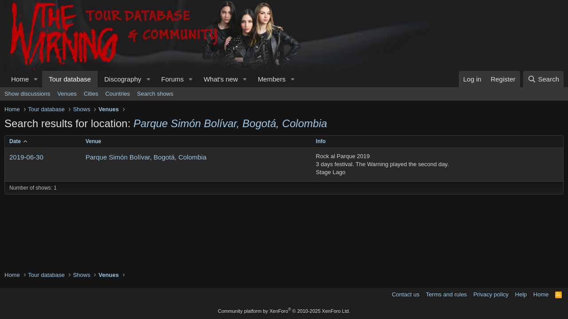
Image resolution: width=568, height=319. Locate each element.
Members (272, 79)
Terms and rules (446, 294)
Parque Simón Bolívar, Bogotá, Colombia (146, 157)
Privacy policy (491, 294)
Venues (66, 93)
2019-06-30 (26, 157)
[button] (36, 79)
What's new (221, 79)
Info (321, 141)
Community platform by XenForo (284, 311)
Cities (91, 93)
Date (15, 141)
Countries (117, 93)
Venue (93, 141)
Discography (122, 79)
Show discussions (27, 93)
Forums (172, 79)
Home (20, 79)
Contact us (405, 294)
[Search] (543, 79)
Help (521, 294)
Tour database (70, 79)
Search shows (155, 93)
